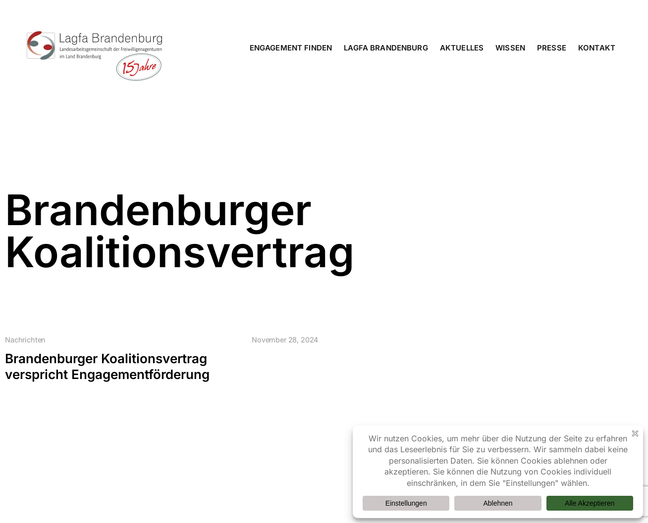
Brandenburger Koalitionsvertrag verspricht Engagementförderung (107, 366)
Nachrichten (25, 339)
